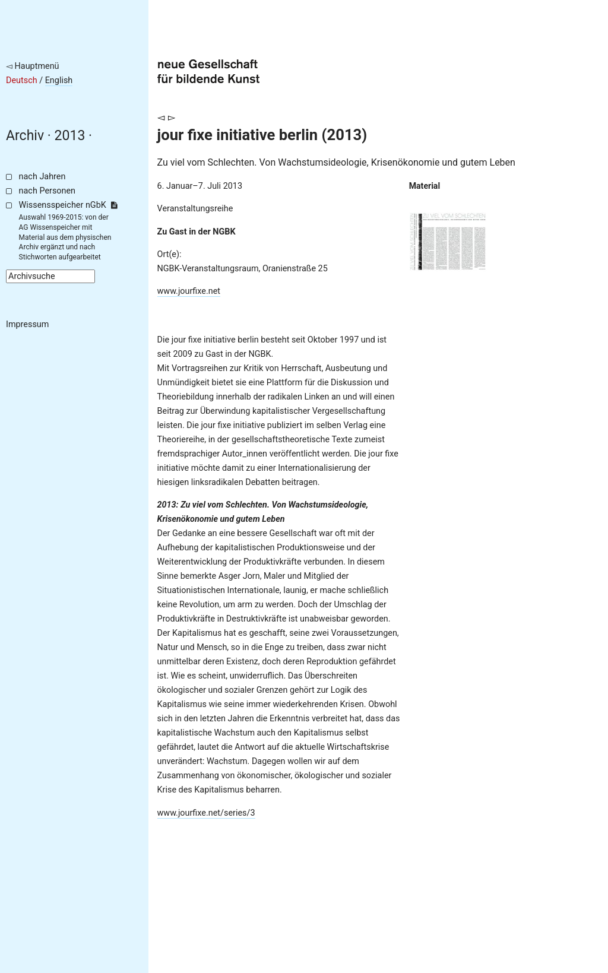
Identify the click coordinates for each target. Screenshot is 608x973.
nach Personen (47, 191)
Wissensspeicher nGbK (68, 205)
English (59, 80)
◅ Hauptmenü (32, 66)
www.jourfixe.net (189, 291)
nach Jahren (42, 177)
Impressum (27, 324)
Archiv (25, 136)
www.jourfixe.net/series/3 (206, 813)
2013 (70, 136)
